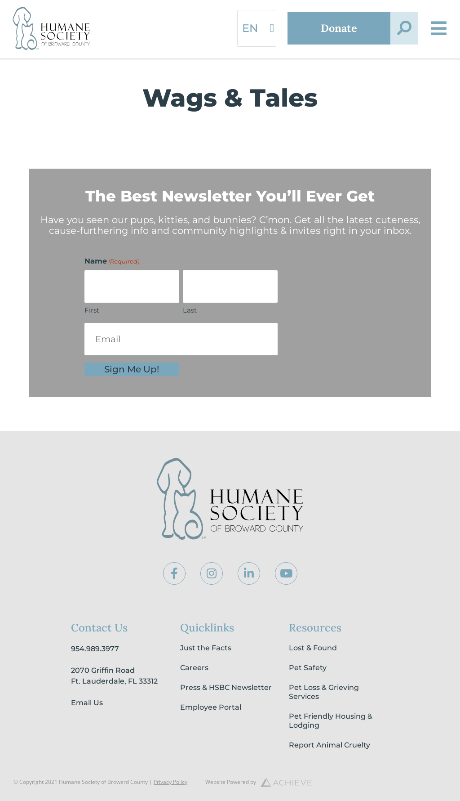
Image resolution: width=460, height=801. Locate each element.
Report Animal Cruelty (329, 745)
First (91, 310)
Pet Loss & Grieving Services (324, 692)
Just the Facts (205, 648)
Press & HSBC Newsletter (226, 687)
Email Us (87, 702)
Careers (194, 667)
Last (190, 310)
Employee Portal (210, 707)
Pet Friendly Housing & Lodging (330, 720)
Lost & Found (313, 648)
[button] (404, 28)
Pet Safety (308, 667)
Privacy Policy (170, 782)
